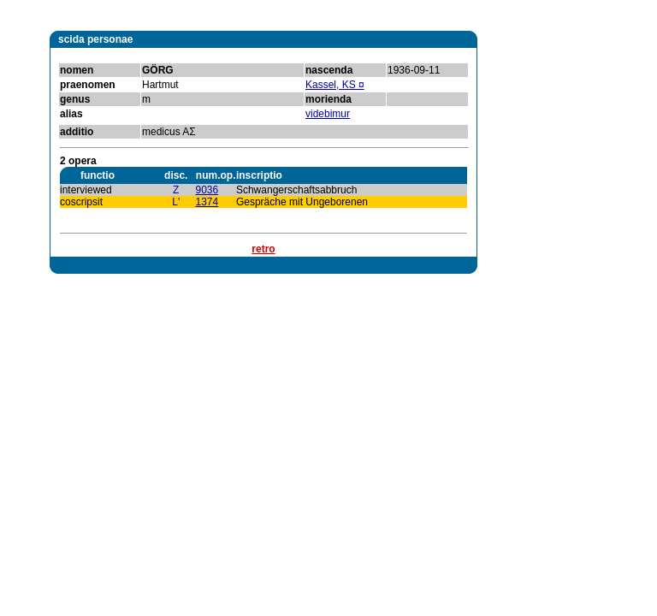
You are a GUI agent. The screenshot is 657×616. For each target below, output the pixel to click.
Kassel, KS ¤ (334, 85)
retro (263, 249)
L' (176, 202)
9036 (206, 190)
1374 (206, 202)
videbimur (327, 114)
